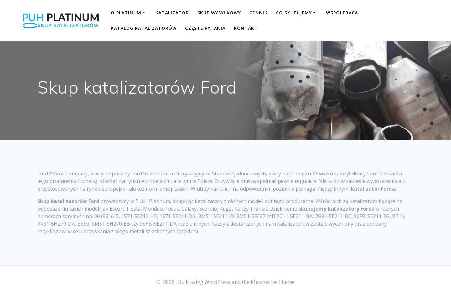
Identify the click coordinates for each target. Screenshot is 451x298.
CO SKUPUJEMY (294, 13)
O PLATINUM (126, 13)
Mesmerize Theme (273, 282)
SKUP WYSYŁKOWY (219, 13)
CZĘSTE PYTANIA (205, 28)
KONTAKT (246, 28)
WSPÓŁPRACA (342, 13)
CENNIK (258, 13)
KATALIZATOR (172, 13)
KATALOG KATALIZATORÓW (144, 28)
